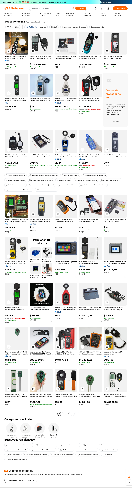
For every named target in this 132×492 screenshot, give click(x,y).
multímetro (107, 455)
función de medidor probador (46, 190)
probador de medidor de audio (16, 450)
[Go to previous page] (55, 414)
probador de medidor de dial (93, 445)
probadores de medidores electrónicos (93, 185)
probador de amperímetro (70, 445)
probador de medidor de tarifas (87, 455)
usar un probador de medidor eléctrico (19, 190)
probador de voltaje (13, 455)
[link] (129, 471)
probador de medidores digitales (86, 180)
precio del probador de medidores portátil (43, 175)
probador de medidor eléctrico (62, 455)
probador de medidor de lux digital (41, 180)
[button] (73, 8)
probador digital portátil (70, 175)
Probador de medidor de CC (110, 180)
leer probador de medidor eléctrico (43, 450)
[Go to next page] (77, 414)
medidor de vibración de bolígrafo (35, 455)
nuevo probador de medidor (15, 175)
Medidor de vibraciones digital (16, 459)
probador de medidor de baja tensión (41, 185)
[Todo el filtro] (12, 27)
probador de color (65, 450)
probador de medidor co (67, 185)
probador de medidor (108, 450)
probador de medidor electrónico (94, 175)
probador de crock (63, 180)
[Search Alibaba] (50, 8)
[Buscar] (80, 8)
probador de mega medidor (15, 180)
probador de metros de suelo (87, 450)
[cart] (102, 9)
